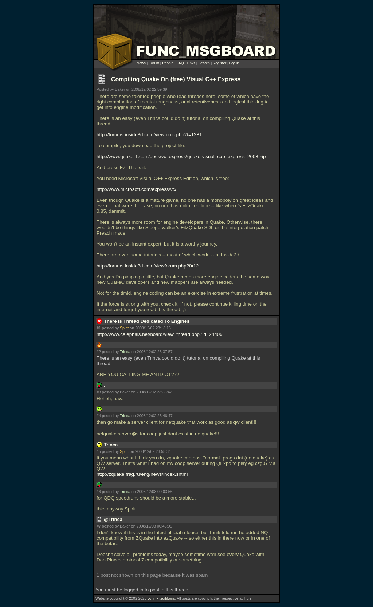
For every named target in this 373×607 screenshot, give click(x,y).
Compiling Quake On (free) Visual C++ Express (175, 79)
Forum (154, 63)
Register (219, 63)
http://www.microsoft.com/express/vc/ (136, 189)
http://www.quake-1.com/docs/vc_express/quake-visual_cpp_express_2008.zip (181, 156)
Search (204, 63)
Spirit (124, 328)
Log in (234, 63)
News (141, 63)
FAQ (180, 63)
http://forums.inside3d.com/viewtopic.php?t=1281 (149, 134)
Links (191, 63)
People (167, 63)
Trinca (125, 351)
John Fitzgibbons (161, 598)
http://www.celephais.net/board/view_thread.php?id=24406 (160, 334)
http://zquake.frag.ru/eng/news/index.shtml (142, 474)
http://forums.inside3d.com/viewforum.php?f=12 (148, 266)
